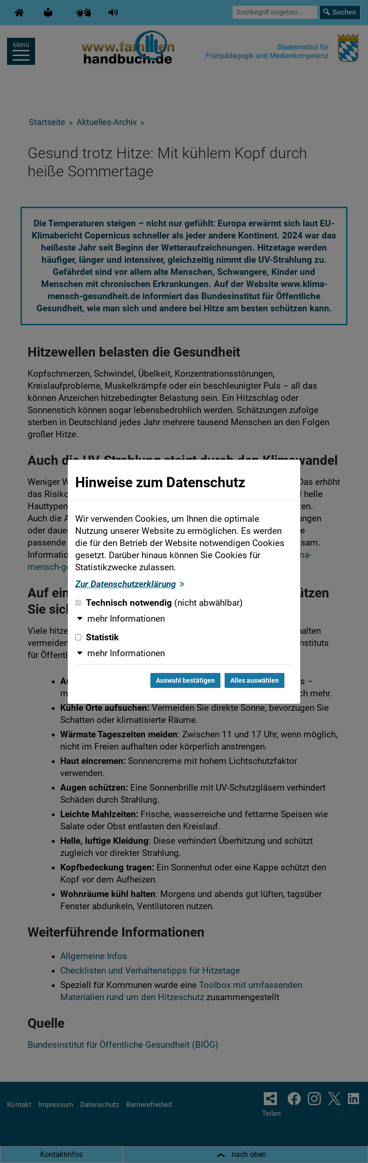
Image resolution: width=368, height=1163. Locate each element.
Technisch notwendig (159, 603)
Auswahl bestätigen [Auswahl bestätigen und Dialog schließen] (185, 680)
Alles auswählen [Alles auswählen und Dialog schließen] (254, 680)
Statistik (97, 637)
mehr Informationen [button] (126, 619)
